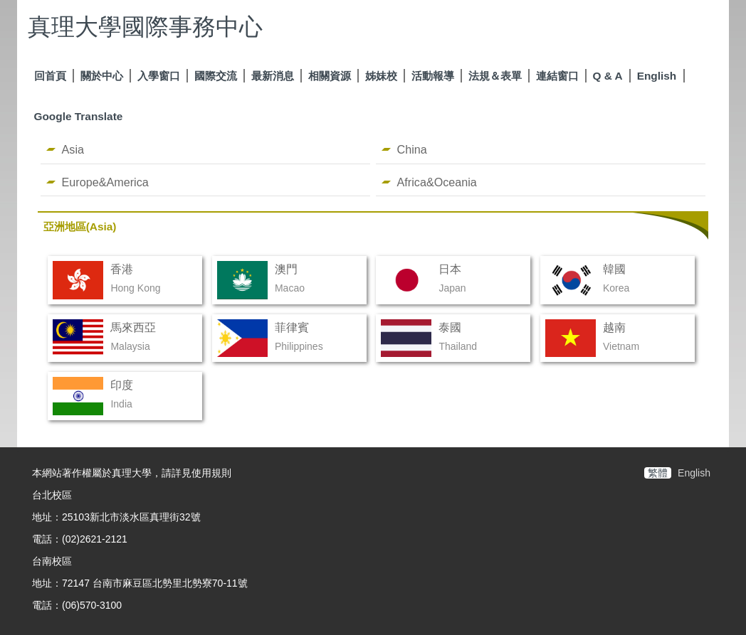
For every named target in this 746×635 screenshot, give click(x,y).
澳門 (286, 268)
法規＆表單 (495, 76)
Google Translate (78, 116)
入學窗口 (158, 76)
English (657, 76)
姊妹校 (381, 76)
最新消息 (272, 76)
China (412, 149)
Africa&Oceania (437, 182)
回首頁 (50, 76)
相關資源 (329, 76)
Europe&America (105, 182)
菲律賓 (292, 327)
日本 (449, 268)
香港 (121, 268)
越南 (614, 327)
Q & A (608, 76)
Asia (73, 149)
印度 (121, 384)
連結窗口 (557, 76)
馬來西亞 (133, 327)
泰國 (449, 327)
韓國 (614, 268)
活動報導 (432, 76)
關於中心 (101, 76)
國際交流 (215, 76)
